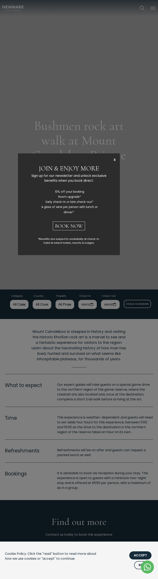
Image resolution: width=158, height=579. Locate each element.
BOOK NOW (69, 226)
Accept (140, 555)
